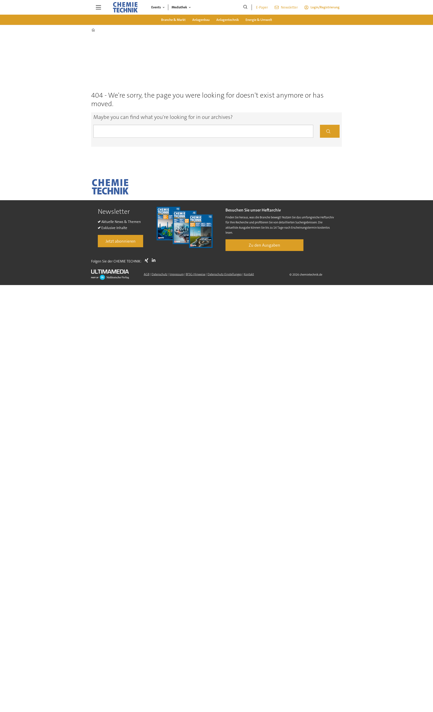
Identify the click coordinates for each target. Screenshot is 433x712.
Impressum (176, 274)
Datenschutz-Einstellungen (225, 274)
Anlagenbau (201, 20)
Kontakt (249, 274)
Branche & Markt (173, 20)
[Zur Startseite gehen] (125, 7)
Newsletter (289, 7)
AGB (146, 274)
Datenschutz (159, 274)
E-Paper (262, 7)
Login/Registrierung (325, 7)
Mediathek (179, 7)
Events (156, 7)
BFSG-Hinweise (195, 274)
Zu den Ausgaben (264, 245)
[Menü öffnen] (98, 7)
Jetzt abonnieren (121, 241)
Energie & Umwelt (259, 20)
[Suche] (245, 7)
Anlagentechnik (227, 20)
